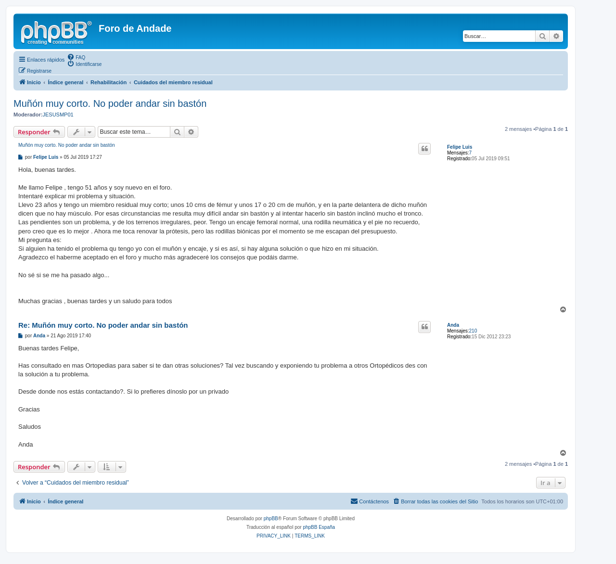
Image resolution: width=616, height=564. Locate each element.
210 (473, 330)
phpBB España (319, 527)
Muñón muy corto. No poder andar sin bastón (109, 103)
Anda (453, 325)
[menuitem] (76, 56)
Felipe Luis (459, 147)
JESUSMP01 (58, 114)
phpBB (271, 518)
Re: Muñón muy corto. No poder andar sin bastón (103, 325)
